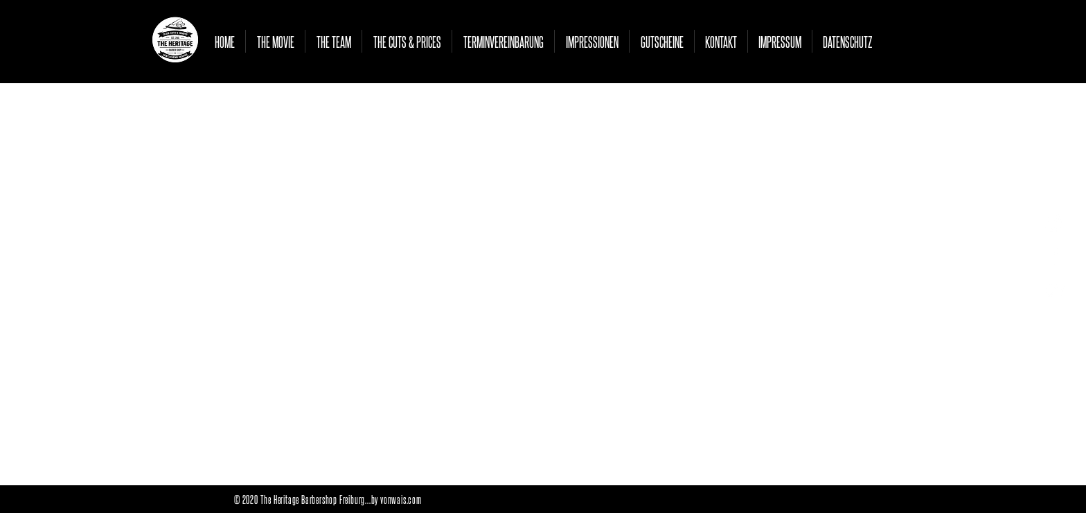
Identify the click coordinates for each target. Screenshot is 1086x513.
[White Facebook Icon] (1054, 257)
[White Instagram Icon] (1054, 223)
